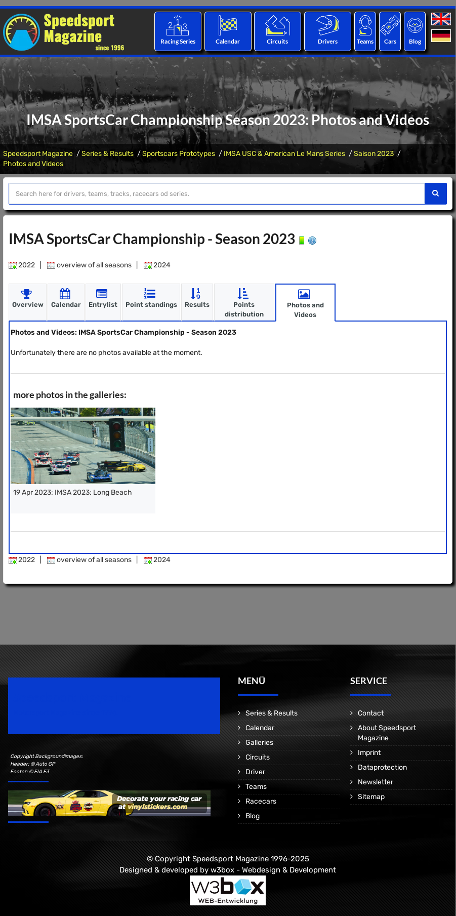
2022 (22, 264)
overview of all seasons (89, 264)
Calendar (228, 41)
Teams (365, 41)
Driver (255, 772)
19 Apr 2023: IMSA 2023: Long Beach (72, 492)
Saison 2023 (374, 153)
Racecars (260, 801)
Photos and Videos (33, 164)
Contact (371, 713)
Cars (390, 41)
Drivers (328, 41)
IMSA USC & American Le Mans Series (284, 153)
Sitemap (371, 796)
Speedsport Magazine (38, 153)
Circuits (277, 41)
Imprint (369, 752)
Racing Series (177, 41)
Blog (415, 41)
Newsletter (375, 782)
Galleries (259, 742)
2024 (157, 264)
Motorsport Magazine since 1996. (65, 712)
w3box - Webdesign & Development (273, 869)
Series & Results (107, 153)
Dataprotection (382, 767)
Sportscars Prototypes (178, 153)
